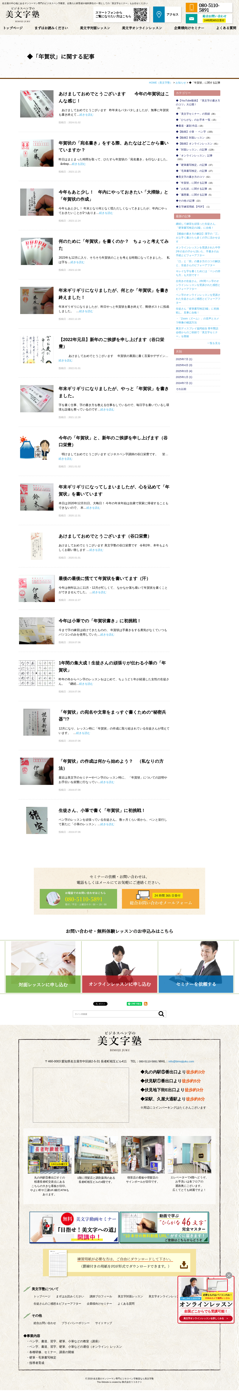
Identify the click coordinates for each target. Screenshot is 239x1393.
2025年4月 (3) (184, 365)
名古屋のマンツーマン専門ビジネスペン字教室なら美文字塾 (123, 1381)
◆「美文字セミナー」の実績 (193, 113)
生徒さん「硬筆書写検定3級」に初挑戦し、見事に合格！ (197, 310)
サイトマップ (108, 1325)
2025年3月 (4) (184, 371)
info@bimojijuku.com (182, 1065)
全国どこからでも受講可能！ (204, 1310)
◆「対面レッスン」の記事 (191, 149)
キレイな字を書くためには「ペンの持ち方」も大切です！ (198, 273)
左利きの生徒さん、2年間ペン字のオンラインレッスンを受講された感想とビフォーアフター (198, 285)
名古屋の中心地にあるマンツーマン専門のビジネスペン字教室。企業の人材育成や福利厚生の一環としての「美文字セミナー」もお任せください (75, 3)
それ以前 (181, 389)
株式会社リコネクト (132, 1384)
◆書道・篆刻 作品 (187, 125)
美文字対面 (136, 1299)
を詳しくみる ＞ (204, 1318)
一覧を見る (213, 343)
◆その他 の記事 (185, 200)
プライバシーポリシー (79, 1325)
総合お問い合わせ (46, 1325)
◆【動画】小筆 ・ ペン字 (191, 131)
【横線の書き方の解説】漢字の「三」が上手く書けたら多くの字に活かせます (198, 237)
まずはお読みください (51, 27)
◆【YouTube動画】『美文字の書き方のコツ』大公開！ (198, 102)
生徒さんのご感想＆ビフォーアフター (59, 1306)
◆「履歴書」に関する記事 (191, 194)
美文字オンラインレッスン (142, 27)
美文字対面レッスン (95, 27)
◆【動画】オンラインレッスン (194, 143)
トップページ (13, 27)
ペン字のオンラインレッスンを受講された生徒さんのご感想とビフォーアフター (198, 298)
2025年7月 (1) (184, 359)
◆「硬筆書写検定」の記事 (191, 164)
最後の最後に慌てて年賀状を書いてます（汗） (108, 578)
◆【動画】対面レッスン (190, 137)
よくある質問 (226, 27)
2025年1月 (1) (184, 377)
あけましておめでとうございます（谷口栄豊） (109, 536)
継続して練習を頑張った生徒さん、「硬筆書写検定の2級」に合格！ (197, 225)
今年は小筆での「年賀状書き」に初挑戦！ (103, 620)
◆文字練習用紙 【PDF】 (190, 206)
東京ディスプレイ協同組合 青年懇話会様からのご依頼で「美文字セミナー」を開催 (197, 332)
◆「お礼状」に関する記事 (191, 188)
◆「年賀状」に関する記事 (191, 182)
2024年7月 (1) (184, 383)
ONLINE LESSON (189, 1296)
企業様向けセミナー (189, 27)
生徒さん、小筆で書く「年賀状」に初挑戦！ (106, 810)
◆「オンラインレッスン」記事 (194, 155)
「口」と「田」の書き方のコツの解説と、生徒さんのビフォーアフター (198, 263)
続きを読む (87, 114)
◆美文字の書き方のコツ (190, 176)
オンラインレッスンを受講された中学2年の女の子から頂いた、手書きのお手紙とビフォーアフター (198, 251)
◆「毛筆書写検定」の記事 (191, 170)
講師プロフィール (105, 1299)
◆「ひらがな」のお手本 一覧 (193, 119)
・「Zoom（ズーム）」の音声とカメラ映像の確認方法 (197, 320)
